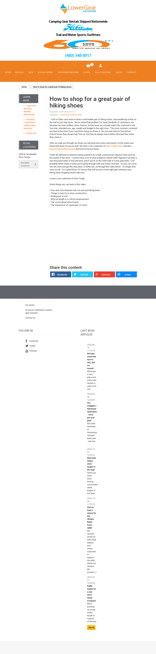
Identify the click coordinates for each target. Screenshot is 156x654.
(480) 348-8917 (78, 56)
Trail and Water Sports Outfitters (78, 35)
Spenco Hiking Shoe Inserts (62, 149)
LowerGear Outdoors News (71, 115)
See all (91, 627)
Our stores (29, 305)
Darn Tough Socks (114, 146)
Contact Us (31, 133)
